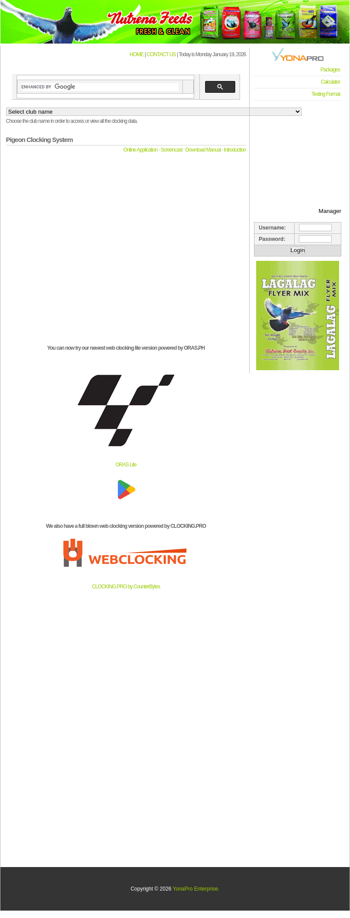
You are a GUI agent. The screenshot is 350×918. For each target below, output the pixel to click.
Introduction (235, 150)
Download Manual (203, 150)
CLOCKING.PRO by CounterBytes (126, 587)
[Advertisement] (297, 148)
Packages (330, 70)
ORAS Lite (126, 465)
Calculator (330, 82)
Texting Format (326, 94)
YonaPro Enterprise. (196, 889)
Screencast (171, 150)
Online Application (141, 150)
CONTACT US (161, 54)
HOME (137, 54)
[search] (99, 87)
